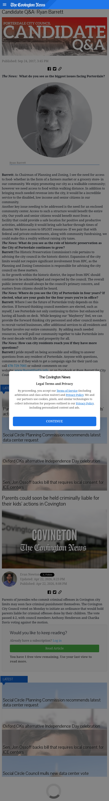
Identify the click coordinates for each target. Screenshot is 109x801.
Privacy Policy (75, 395)
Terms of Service (67, 390)
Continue (54, 421)
